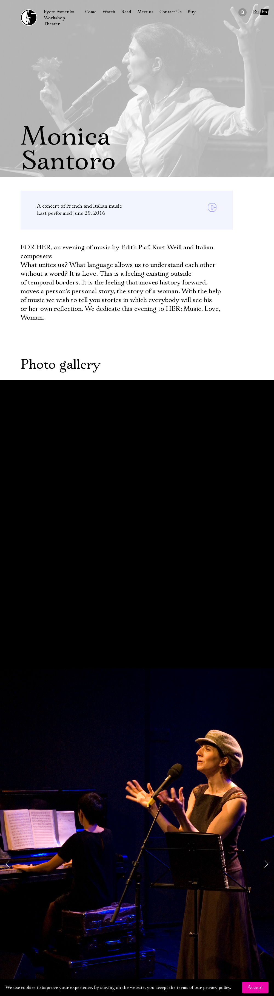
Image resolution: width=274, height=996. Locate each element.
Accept (255, 987)
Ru (256, 12)
